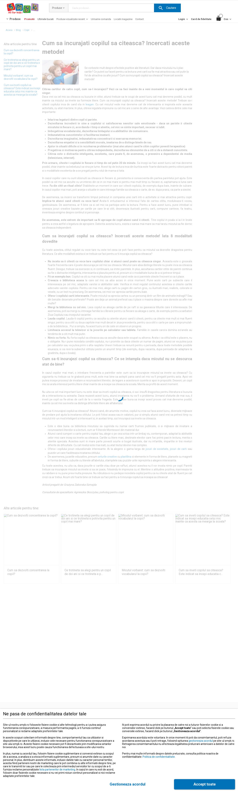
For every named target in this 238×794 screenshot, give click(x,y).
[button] (167, 8)
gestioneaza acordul (201, 740)
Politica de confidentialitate (159, 756)
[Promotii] (29, 19)
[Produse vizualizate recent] (72, 20)
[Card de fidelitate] (201, 19)
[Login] (183, 20)
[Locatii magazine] (123, 19)
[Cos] (224, 19)
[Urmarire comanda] (101, 19)
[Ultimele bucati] (45, 19)
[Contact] (139, 19)
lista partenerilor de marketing (57, 769)
